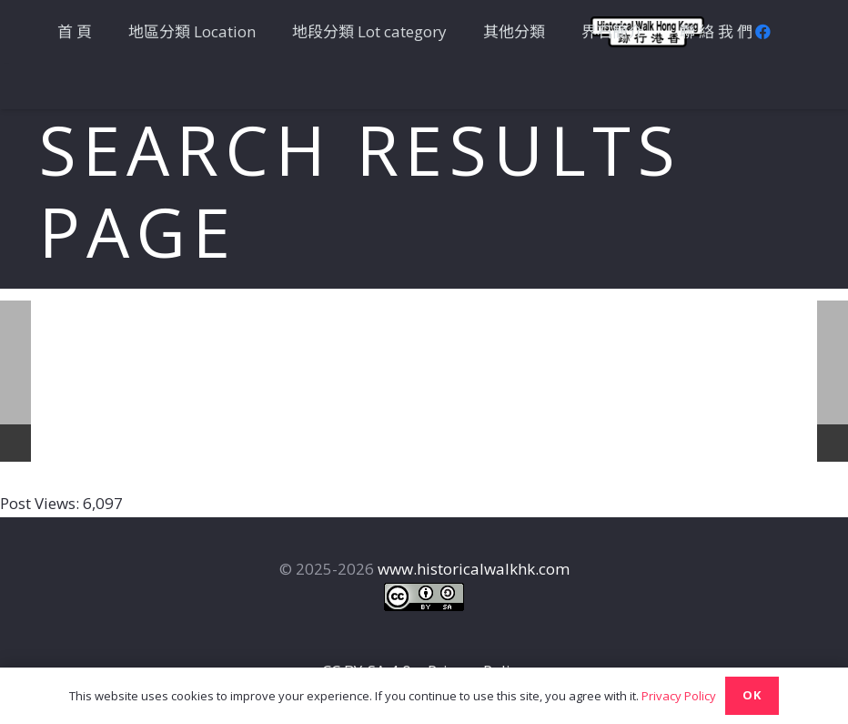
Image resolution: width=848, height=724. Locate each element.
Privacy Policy (678, 696)
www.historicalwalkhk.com (474, 568)
